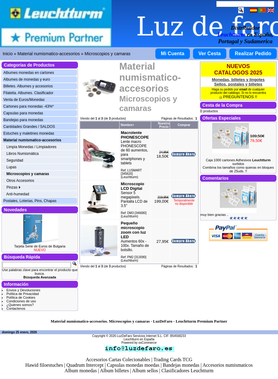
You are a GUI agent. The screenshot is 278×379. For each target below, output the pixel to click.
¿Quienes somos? (20, 305)
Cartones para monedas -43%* (28, 106)
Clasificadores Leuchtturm (187, 370)
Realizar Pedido (253, 53)
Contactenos (15, 308)
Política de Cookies (20, 297)
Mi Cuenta (172, 53)
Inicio (8, 53)
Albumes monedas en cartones (28, 73)
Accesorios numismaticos (227, 365)
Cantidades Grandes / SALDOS (29, 126)
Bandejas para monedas (23, 120)
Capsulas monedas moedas (133, 365)
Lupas (11, 167)
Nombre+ (127, 125)
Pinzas (13, 187)
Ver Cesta (209, 53)
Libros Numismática (22, 153)
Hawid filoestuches (44, 365)
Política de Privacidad (22, 294)
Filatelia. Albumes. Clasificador (28, 93)
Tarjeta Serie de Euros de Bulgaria (39, 246)
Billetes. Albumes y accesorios (28, 86)
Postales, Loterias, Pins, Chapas (29, 201)
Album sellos (145, 370)
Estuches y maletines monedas (28, 133)
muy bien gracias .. (214, 214)
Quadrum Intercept (84, 365)
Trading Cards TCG (173, 359)
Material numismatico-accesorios (48, 53)
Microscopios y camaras (107, 53)
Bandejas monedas (181, 365)
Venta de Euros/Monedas (24, 100)
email (243, 89)
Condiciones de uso (21, 301)
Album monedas (81, 370)
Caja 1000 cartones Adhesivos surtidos (238, 162)
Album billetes (114, 370)
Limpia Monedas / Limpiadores (31, 147)
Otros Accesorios (20, 180)
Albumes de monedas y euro (26, 79)
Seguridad (14, 160)
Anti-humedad (17, 194)
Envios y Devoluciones (23, 290)
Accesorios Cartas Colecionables (118, 359)
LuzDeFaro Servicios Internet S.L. (140, 336)
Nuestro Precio (163, 125)
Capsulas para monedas (23, 113)
